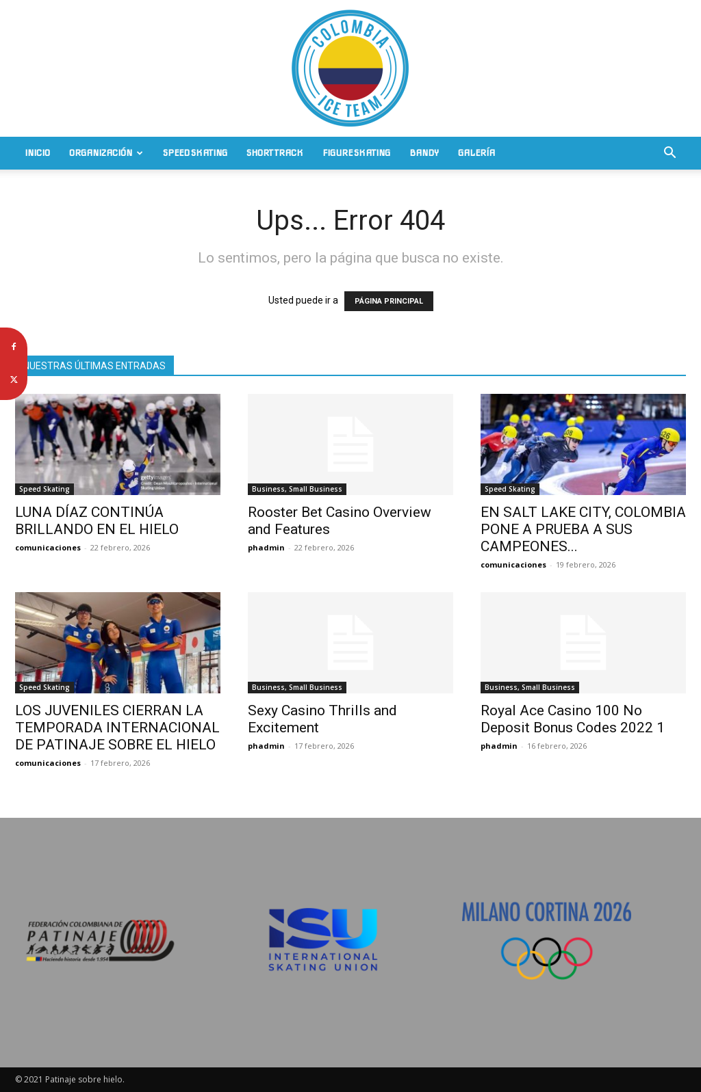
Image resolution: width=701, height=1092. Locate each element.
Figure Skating (356, 153)
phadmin (266, 547)
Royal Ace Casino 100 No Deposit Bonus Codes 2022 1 (573, 719)
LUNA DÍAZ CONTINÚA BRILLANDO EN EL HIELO (97, 520)
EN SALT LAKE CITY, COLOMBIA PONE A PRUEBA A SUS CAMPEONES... (583, 529)
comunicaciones (48, 547)
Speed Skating (195, 153)
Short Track (274, 153)
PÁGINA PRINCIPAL (389, 301)
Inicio (37, 153)
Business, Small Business (297, 489)
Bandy (424, 153)
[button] (669, 154)
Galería (476, 153)
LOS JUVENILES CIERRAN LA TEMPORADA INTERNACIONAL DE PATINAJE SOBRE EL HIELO (117, 727)
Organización (106, 153)
